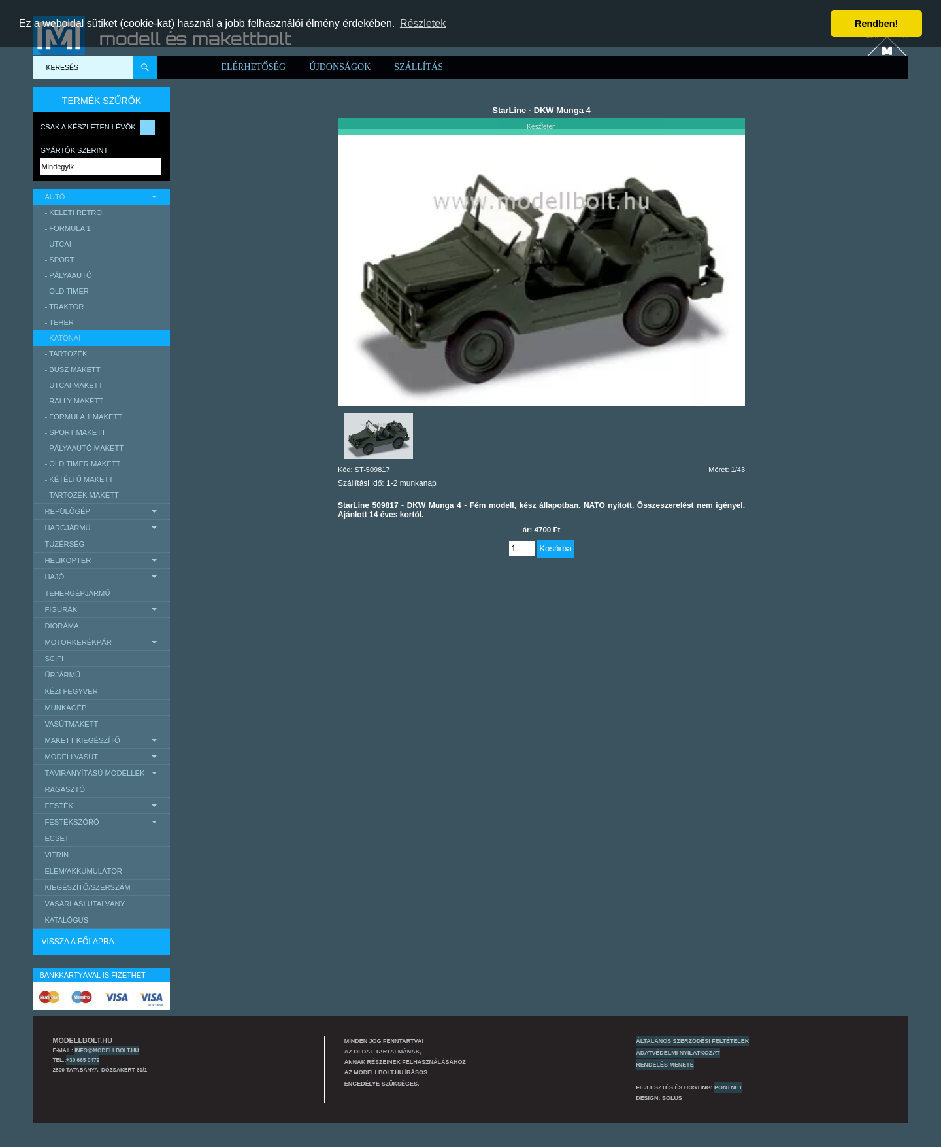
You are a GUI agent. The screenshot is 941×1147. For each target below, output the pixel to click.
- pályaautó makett (84, 448)
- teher (59, 322)
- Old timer (66, 291)
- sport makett (74, 432)
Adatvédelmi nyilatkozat (677, 1053)
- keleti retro (73, 212)
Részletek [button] (423, 23)
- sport (59, 260)
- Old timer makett (82, 464)
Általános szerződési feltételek (692, 1041)
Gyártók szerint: (74, 150)
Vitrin (56, 855)
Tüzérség (64, 544)
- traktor (64, 307)
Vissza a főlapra (77, 941)
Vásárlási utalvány (84, 904)
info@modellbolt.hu (106, 1050)
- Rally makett (73, 401)
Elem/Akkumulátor (83, 871)
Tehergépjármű (77, 593)
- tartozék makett (81, 495)
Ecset (56, 838)
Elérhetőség (253, 67)
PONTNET (728, 1087)
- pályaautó (67, 275)
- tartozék (65, 354)
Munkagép (65, 707)
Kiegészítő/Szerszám (87, 887)
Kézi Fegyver (70, 691)
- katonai (62, 338)
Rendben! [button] (876, 23)
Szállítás (418, 67)
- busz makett (72, 369)
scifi (53, 658)
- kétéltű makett (78, 479)
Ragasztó (64, 789)
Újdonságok (340, 67)
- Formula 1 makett (83, 416)
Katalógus (66, 920)
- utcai (57, 244)
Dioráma (61, 626)
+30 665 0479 (82, 1060)
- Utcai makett (73, 385)
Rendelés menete (665, 1064)
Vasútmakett (71, 724)
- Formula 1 (67, 228)
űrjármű (62, 675)
